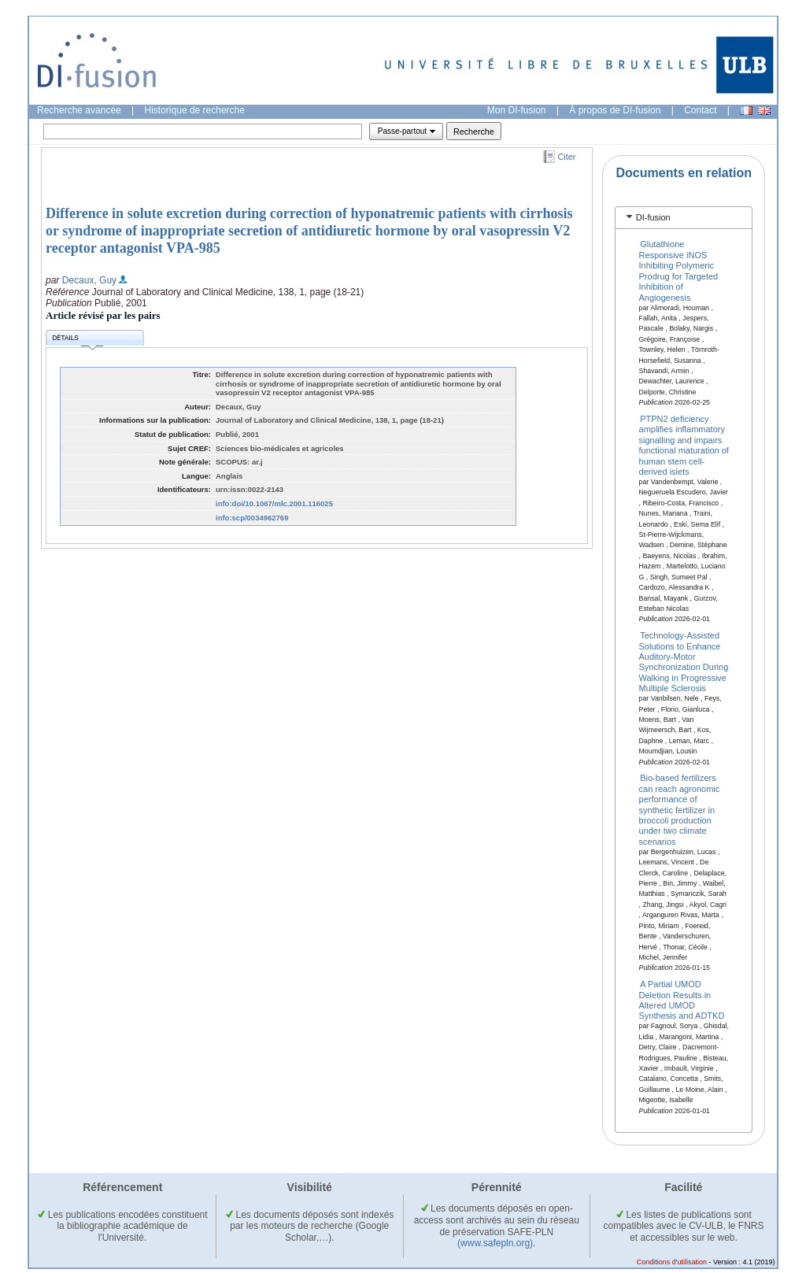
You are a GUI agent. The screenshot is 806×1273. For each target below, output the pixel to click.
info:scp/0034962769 (252, 517)
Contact (700, 110)
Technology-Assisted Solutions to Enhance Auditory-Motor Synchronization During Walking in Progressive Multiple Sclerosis (684, 662)
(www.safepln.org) (495, 1243)
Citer (567, 156)
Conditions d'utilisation (672, 1262)
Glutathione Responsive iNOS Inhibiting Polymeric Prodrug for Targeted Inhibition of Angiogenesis (679, 270)
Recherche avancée (79, 110)
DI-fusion (653, 217)
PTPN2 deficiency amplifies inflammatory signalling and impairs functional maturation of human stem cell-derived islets (684, 445)
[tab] (683, 217)
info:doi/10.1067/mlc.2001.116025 (274, 503)
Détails (77, 340)
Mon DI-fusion (516, 110)
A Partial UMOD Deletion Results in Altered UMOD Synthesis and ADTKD (682, 999)
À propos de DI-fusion (614, 110)
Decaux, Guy (89, 280)
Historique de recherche (195, 110)
